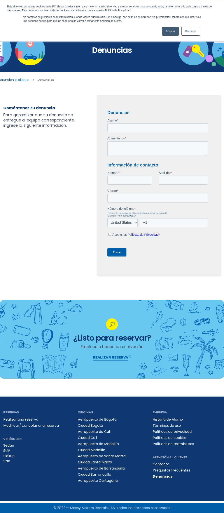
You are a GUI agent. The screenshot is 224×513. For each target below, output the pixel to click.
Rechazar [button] (190, 31)
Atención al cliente (14, 80)
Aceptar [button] (170, 31)
